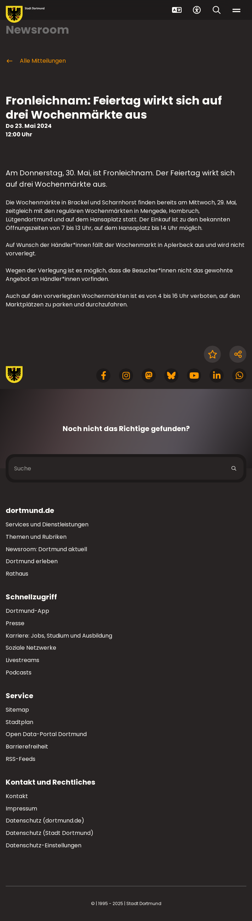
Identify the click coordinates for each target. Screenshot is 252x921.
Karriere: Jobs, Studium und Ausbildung (59, 636)
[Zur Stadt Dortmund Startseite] (25, 14)
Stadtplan (19, 722)
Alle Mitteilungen (36, 61)
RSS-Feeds (20, 759)
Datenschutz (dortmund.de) (45, 821)
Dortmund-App (27, 611)
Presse (15, 623)
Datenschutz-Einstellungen (43, 845)
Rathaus (17, 574)
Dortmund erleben (32, 561)
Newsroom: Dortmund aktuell (46, 549)
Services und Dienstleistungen (47, 524)
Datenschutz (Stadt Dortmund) (49, 833)
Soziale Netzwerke (31, 648)
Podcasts (18, 672)
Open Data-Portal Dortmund (46, 734)
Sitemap (17, 710)
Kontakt (17, 796)
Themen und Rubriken (36, 537)
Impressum (21, 808)
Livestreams (22, 660)
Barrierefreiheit (27, 746)
